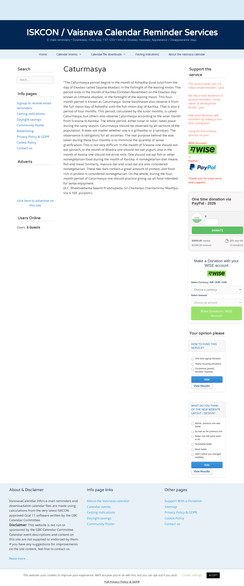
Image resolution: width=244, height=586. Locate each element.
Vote (207, 379)
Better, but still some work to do (206, 438)
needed (201, 240)
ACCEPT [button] (213, 575)
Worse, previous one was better (205, 425)
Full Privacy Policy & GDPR (122, 582)
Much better (199, 449)
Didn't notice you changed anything (206, 456)
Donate (217, 230)
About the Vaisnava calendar (187, 54)
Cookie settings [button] (192, 575)
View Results (202, 385)
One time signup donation (206, 358)
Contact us (24, 148)
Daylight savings (29, 119)
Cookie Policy (26, 142)
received (201, 245)
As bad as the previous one (206, 431)
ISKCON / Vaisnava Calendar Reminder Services (122, 33)
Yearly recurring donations (206, 364)
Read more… (18, 558)
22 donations (236, 245)
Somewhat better (201, 444)
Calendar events (71, 54)
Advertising (25, 131)
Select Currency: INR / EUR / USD (209, 282)
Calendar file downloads (111, 54)
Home (43, 54)
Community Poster (30, 125)
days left (236, 240)
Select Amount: (199, 295)
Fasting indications (147, 54)
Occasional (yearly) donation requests (202, 370)
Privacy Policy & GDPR (33, 136)
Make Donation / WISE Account (216, 313)
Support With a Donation (183, 501)
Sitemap (171, 506)
